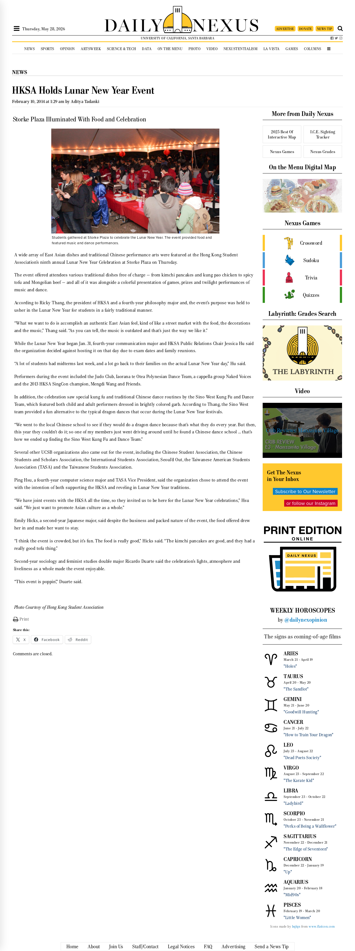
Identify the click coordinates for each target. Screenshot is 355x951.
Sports (47, 49)
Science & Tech (121, 49)
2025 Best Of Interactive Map (282, 134)
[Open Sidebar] (16, 28)
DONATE (305, 29)
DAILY (133, 24)
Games (292, 49)
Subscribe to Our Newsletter (305, 491)
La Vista (271, 49)
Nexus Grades (322, 151)
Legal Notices (181, 946)
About (94, 946)
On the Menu (170, 49)
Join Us (116, 946)
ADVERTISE (285, 29)
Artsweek (91, 49)
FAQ (208, 946)
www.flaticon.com (322, 926)
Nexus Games (282, 151)
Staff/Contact (145, 946)
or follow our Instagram (310, 503)
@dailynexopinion (305, 619)
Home (72, 946)
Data (147, 49)
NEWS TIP (324, 29)
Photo (195, 49)
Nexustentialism (241, 49)
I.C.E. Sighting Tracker (322, 134)
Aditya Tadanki (85, 101)
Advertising (234, 946)
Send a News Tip (272, 946)
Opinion (67, 49)
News (29, 49)
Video (212, 49)
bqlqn (296, 926)
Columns (312, 49)
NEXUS (226, 24)
